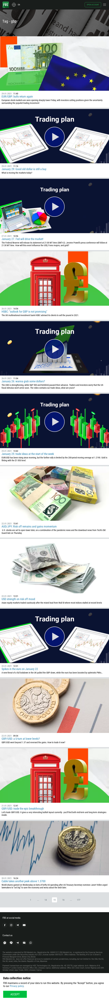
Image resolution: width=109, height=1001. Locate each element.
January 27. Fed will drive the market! (22, 239)
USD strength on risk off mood (18, 599)
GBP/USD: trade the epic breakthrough (23, 808)
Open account (93, 5)
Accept (15, 994)
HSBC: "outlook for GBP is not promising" (24, 311)
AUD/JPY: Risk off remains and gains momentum (29, 526)
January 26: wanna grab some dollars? (23, 381)
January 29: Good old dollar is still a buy (24, 169)
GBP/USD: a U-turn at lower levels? (21, 738)
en (19, 5)
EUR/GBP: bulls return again (17, 96)
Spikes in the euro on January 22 (20, 669)
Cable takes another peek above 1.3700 (23, 881)
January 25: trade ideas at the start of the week (28, 454)
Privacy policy (17, 986)
